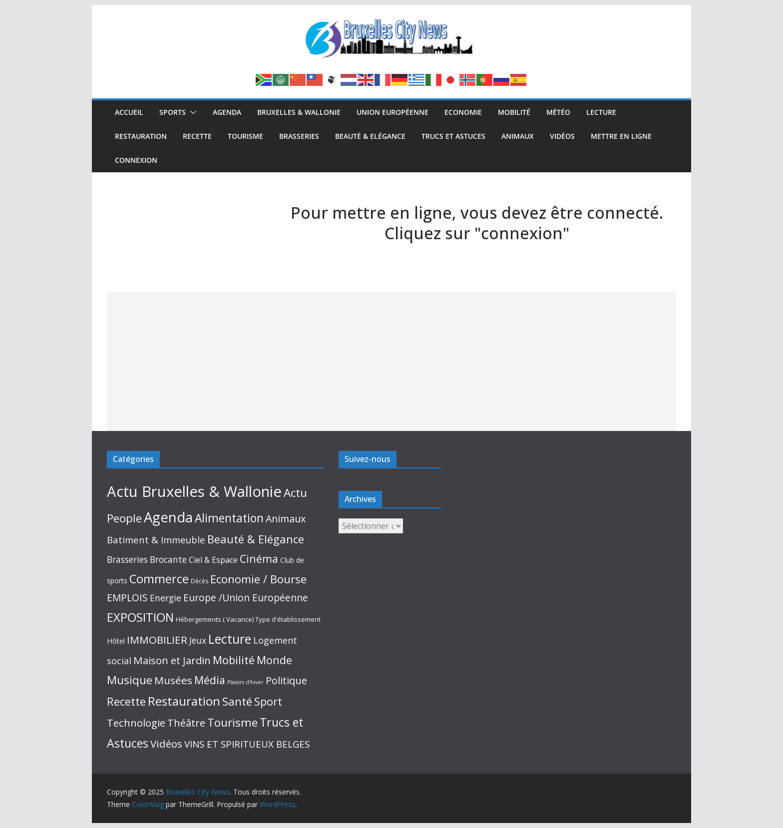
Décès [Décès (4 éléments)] (199, 581)
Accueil (129, 112)
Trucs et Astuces (453, 136)
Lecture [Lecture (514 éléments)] (229, 638)
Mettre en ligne (621, 136)
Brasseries (299, 136)
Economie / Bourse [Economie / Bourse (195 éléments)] (258, 579)
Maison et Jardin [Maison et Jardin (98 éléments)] (172, 660)
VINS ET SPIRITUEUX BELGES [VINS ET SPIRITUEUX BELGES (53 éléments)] (247, 744)
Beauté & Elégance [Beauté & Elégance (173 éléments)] (255, 539)
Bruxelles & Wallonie (299, 112)
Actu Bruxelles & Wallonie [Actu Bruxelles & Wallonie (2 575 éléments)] (194, 491)
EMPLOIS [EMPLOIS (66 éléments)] (127, 597)
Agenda (227, 112)
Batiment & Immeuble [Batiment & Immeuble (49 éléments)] (156, 539)
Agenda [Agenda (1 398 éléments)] (168, 516)
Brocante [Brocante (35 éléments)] (168, 559)
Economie (463, 112)
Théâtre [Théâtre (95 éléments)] (186, 723)
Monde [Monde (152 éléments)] (274, 660)
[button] (191, 112)
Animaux (517, 136)
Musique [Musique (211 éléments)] (129, 680)
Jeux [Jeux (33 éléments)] (197, 640)
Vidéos (562, 136)
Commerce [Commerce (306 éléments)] (159, 579)
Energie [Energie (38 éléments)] (165, 598)
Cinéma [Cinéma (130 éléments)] (259, 558)
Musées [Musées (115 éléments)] (173, 680)
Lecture (601, 112)
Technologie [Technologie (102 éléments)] (136, 723)
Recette (197, 136)
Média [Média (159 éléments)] (209, 680)
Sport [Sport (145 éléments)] (268, 701)
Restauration (141, 136)
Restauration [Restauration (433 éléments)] (184, 701)
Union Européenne (392, 112)
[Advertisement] (391, 361)
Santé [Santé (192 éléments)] (237, 701)
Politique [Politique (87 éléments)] (286, 680)
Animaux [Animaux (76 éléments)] (286, 518)
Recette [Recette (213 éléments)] (126, 701)
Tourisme (245, 136)
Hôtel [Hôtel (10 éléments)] (116, 641)
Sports (172, 112)
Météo (558, 112)
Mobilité (514, 112)
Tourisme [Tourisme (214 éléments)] (232, 722)
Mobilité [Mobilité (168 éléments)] (234, 660)
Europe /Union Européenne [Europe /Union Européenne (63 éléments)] (245, 597)
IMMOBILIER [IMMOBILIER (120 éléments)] (157, 640)
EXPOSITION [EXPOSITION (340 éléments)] (140, 617)
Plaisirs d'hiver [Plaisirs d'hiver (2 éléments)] (245, 682)
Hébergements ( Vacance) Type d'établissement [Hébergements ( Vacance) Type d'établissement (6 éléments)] (248, 619)
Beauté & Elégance (370, 136)
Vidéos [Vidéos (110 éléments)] (166, 744)
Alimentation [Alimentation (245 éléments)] (229, 518)
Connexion (136, 160)
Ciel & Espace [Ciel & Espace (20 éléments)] (213, 559)
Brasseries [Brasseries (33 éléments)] (127, 559)
